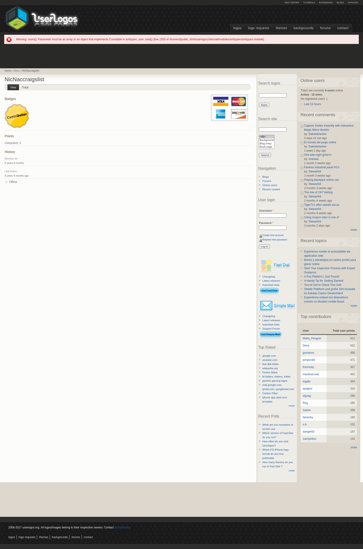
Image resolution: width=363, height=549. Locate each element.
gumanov (308, 352)
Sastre (307, 410)
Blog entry (266, 144)
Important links (271, 285)
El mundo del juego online (320, 142)
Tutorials (309, 2)
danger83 (309, 431)
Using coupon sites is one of (321, 217)
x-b (305, 424)
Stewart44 (315, 171)
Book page (266, 147)
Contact (343, 28)
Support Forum (271, 328)
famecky (308, 417)
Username (266, 210)
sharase (313, 159)
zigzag (307, 395)
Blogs (340, 2)
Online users (269, 185)
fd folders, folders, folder (276, 376)
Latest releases (271, 280)
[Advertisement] (181, 55)
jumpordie (309, 360)
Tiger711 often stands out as (321, 204)
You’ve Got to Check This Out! (322, 285)
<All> (266, 137)
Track (25, 87)
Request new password (274, 239)
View (14, 86)
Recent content (271, 189)
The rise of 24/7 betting (318, 192)
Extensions (325, 2)
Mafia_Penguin (312, 338)
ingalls (307, 381)
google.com (269, 355)
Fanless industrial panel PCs (321, 167)
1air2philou (309, 438)
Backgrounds (304, 28)
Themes (281, 28)
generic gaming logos (274, 380)
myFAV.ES (353, 2)
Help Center (291, 2)
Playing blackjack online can (321, 179)
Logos (237, 28)
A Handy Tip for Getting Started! (323, 280)
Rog (305, 403)
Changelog (268, 276)
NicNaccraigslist (30, 70)
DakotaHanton (317, 134)
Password (266, 222)
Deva (306, 345)
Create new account (272, 235)
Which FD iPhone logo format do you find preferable (275, 453)
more (292, 405)
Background (266, 140)
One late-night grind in (317, 154)
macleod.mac (311, 374)
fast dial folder (270, 364)
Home (8, 70)
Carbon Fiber (270, 393)
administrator (123, 527)
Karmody (308, 367)
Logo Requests (258, 28)
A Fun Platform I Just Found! (321, 276)
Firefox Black (270, 372)
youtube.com (269, 360)
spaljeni (307, 388)
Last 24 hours (312, 104)
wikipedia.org (270, 368)
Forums (325, 28)
